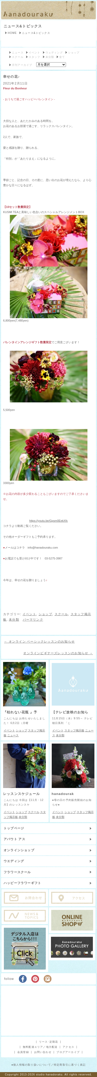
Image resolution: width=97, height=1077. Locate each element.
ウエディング (14, 861)
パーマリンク (33, 619)
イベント (34, 52)
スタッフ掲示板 (74, 730)
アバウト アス (14, 839)
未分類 (50, 57)
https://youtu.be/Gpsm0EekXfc (48, 520)
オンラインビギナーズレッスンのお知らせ (58, 653)
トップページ (14, 828)
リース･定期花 (48, 1041)
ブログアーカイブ (68, 1052)
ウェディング (54, 52)
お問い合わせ (42, 1052)
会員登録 (23, 1052)
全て (62, 57)
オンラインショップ (19, 850)
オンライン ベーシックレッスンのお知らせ (39, 641)
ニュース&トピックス (23, 26)
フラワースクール (17, 872)
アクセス (68, 1046)
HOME (12, 33)
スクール (18, 57)
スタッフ (34, 57)
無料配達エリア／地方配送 (40, 1046)
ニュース (18, 52)
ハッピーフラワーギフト (22, 883)
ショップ (74, 52)
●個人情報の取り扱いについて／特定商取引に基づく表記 (48, 1064)
